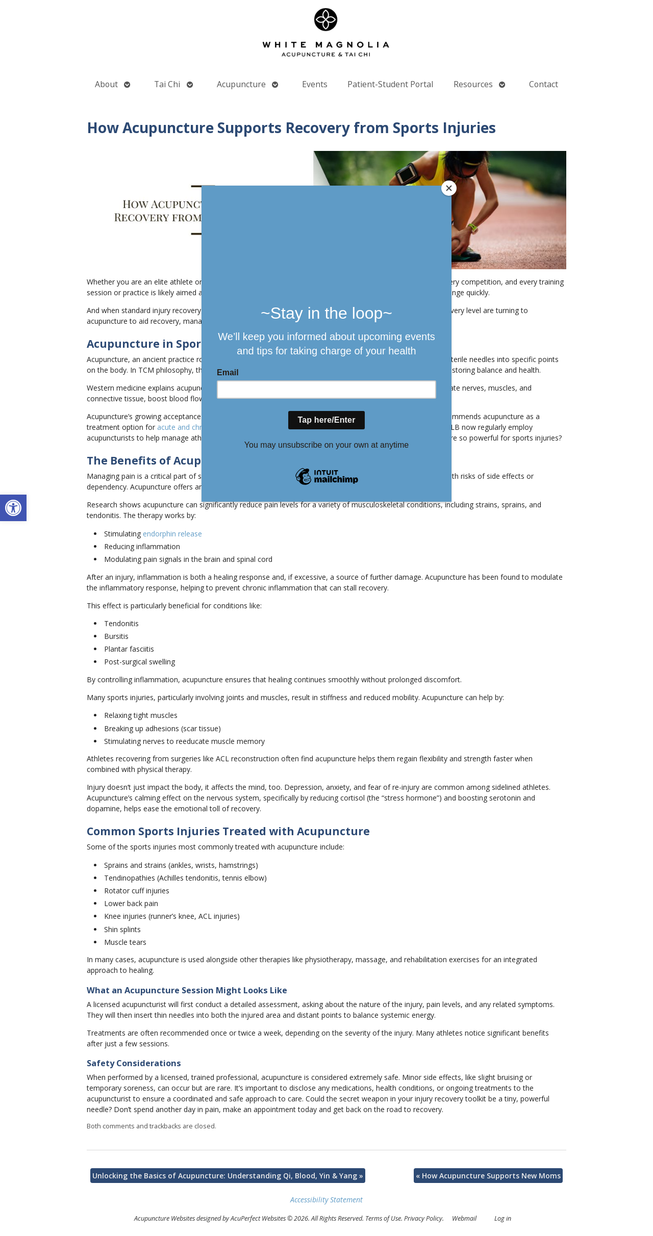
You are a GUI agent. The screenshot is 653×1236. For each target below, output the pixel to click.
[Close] (449, 188)
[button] (13, 508)
